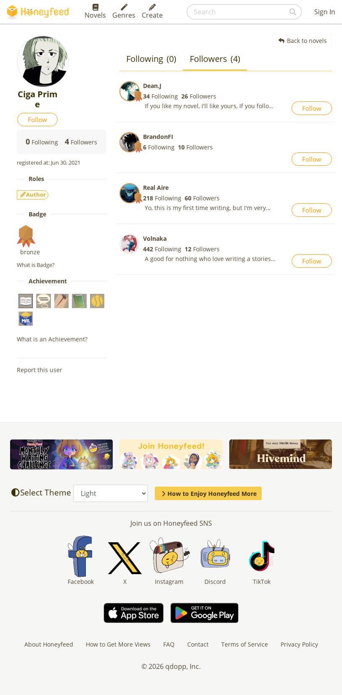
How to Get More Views (118, 644)
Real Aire (156, 188)
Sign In (324, 11)
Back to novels (302, 41)
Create (152, 12)
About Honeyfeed (48, 644)
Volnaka (155, 238)
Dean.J (152, 86)
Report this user (39, 370)
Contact (198, 644)
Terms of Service (244, 644)
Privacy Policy (299, 644)
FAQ (169, 644)
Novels (95, 12)
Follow (37, 119)
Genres (123, 12)
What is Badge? (36, 265)
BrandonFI (158, 137)
